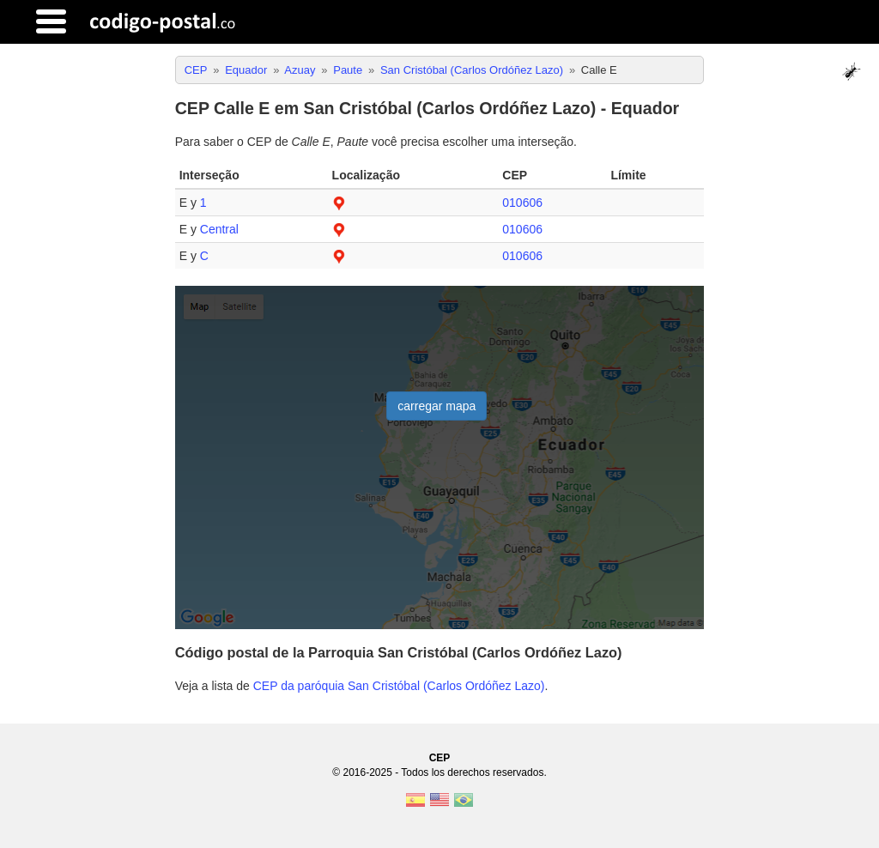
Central (219, 229)
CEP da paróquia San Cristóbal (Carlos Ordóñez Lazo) (399, 686)
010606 (522, 202)
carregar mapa (436, 406)
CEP (440, 758)
